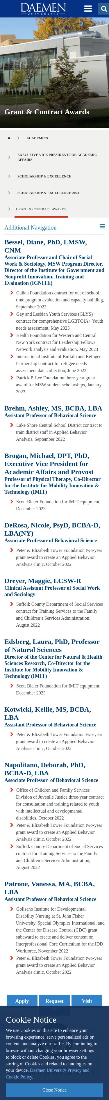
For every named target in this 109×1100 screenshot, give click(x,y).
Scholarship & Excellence (44, 176)
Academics (37, 138)
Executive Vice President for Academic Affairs (57, 157)
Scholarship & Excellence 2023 (48, 193)
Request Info (55, 1005)
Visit (87, 1001)
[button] (88, 9)
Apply (22, 1001)
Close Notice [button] (54, 1089)
